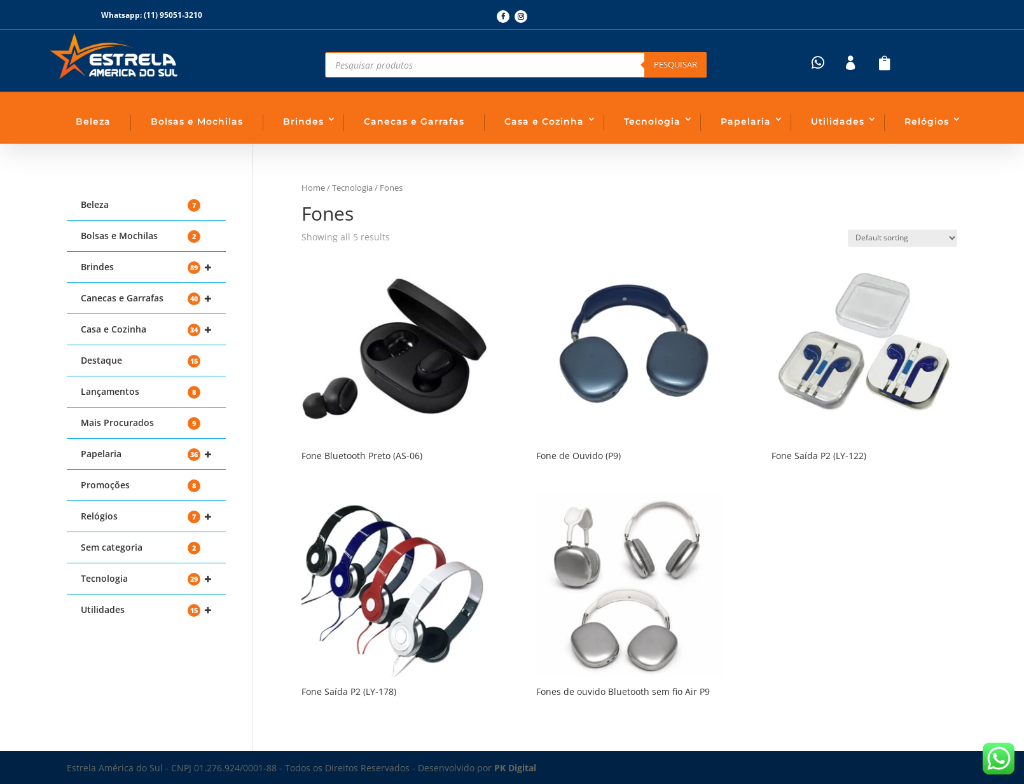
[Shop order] (902, 238)
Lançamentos (140, 392)
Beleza (93, 121)
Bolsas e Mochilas (197, 121)
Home (313, 187)
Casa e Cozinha (544, 121)
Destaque (140, 361)
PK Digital (515, 768)
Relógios (926, 121)
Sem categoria (140, 547)
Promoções (140, 485)
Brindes (303, 121)
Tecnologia (652, 121)
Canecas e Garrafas (414, 121)
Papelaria (746, 121)
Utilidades (837, 121)
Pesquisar (675, 64)
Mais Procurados (140, 423)
